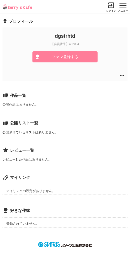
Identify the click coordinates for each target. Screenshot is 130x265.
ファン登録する (65, 57)
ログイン (111, 10)
